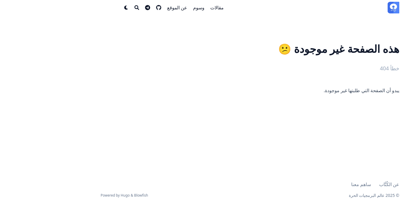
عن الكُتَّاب (349, 184)
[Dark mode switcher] (86, 7)
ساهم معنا (321, 184)
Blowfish (101, 195)
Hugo (85, 195)
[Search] (96, 7)
